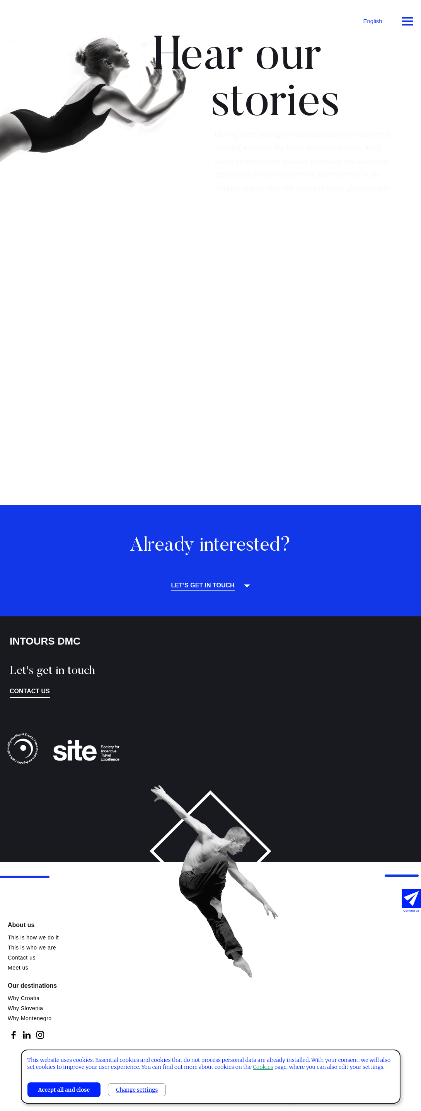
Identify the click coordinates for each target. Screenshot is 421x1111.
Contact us (30, 691)
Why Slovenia (25, 1008)
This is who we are (32, 947)
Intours (39, 19)
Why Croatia (24, 998)
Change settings (137, 1089)
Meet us (18, 968)
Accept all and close (64, 1089)
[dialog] (210, 1076)
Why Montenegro (30, 1018)
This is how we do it (33, 937)
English (372, 21)
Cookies (263, 1066)
